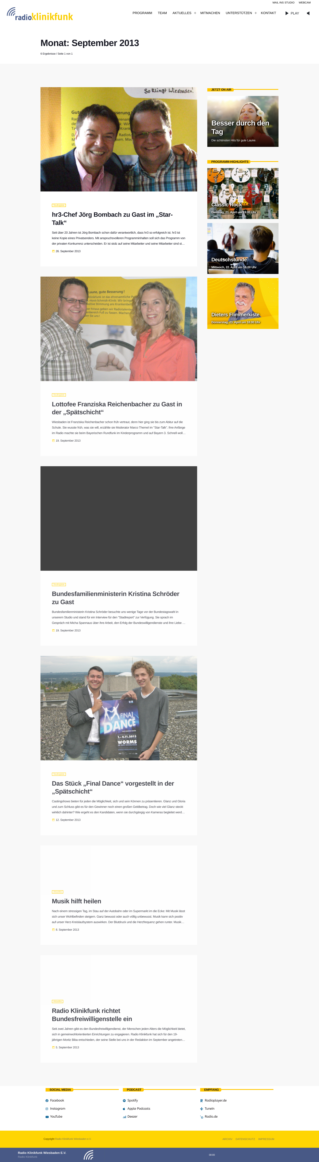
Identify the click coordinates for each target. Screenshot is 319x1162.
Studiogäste (58, 205)
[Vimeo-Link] (49, 13)
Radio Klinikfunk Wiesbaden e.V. (73, 1138)
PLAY (291, 13)
